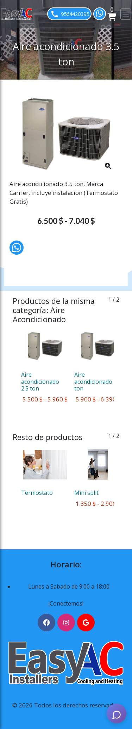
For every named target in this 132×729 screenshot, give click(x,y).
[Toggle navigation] (125, 14)
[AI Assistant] (116, 713)
